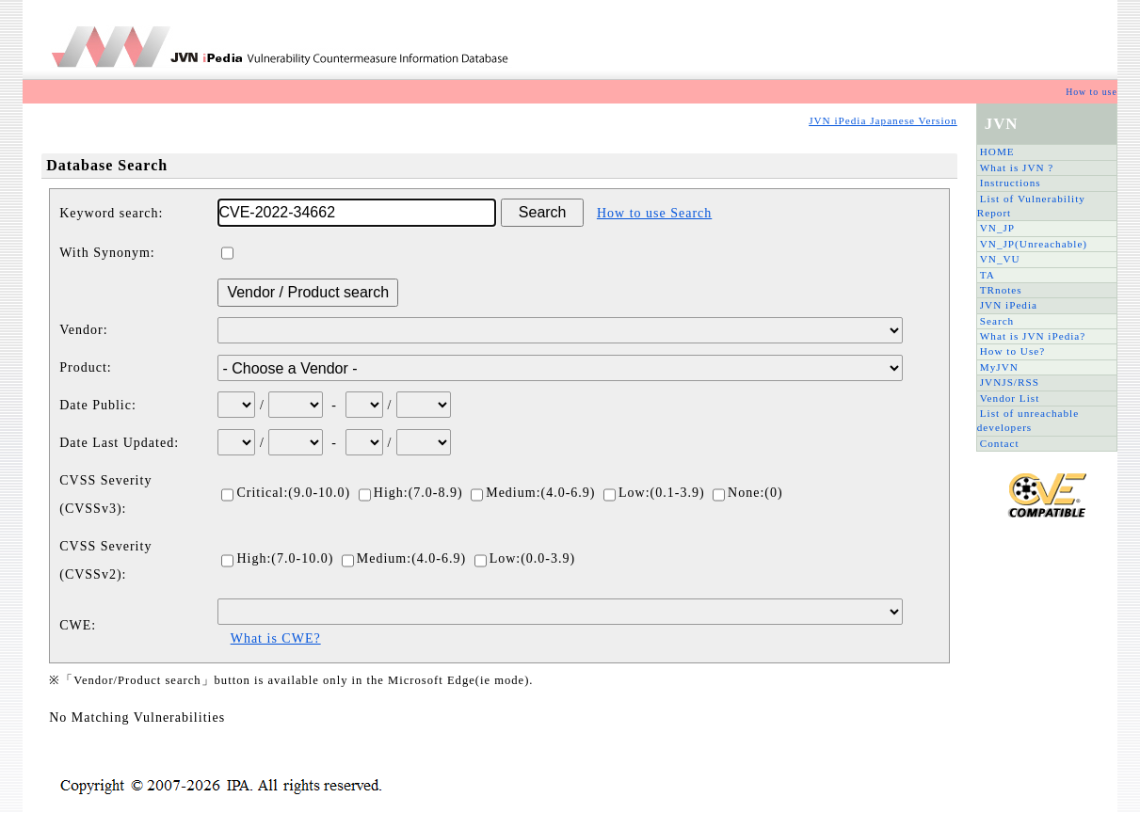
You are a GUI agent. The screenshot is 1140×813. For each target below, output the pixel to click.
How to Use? (1012, 351)
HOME (997, 151)
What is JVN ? (1017, 167)
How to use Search (654, 213)
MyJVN (999, 367)
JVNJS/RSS (1009, 382)
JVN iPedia (1008, 305)
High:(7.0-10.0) (277, 558)
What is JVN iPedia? (1033, 336)
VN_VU (1000, 258)
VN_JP (997, 227)
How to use (1091, 92)
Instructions (1010, 182)
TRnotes (1001, 289)
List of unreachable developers (1028, 420)
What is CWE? (276, 638)
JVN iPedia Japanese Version (883, 120)
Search (997, 321)
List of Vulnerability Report (1031, 205)
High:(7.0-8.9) (411, 493)
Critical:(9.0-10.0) (285, 493)
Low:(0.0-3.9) (525, 558)
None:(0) (748, 493)
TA (987, 274)
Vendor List (1010, 398)
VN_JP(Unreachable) (1033, 243)
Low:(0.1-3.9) (654, 493)
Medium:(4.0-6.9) (533, 493)
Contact (1000, 443)
